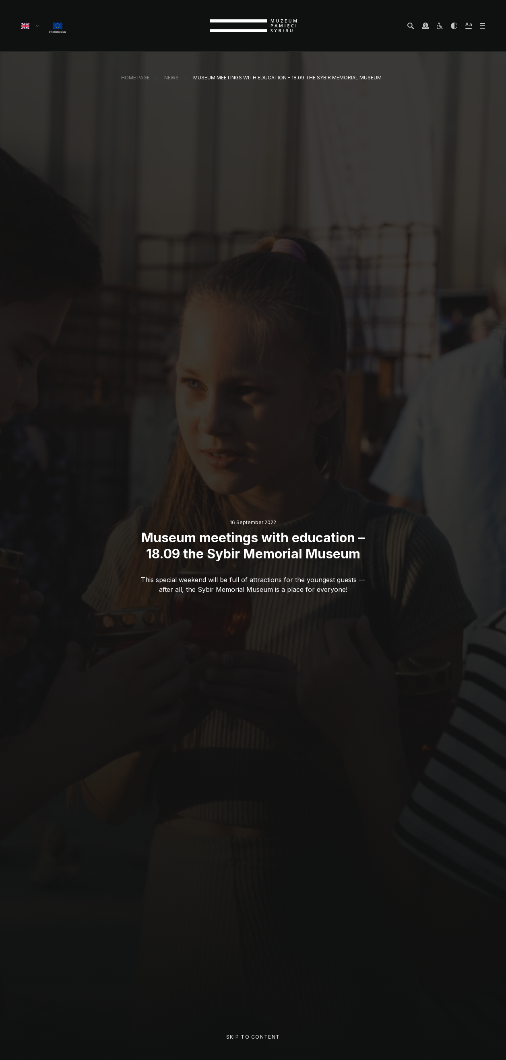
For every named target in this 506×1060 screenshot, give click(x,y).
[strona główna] (253, 25)
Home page (135, 78)
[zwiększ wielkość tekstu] (468, 26)
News (171, 78)
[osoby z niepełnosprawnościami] (439, 26)
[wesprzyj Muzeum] (425, 26)
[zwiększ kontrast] (454, 26)
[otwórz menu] (482, 26)
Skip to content (253, 1037)
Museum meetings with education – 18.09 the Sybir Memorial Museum (287, 78)
